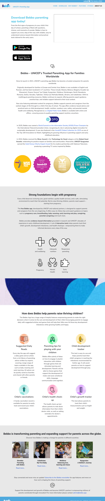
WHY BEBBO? (73, 6)
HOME (55, 6)
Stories (90, 6)
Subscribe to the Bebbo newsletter (57, 477)
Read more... (20, 468)
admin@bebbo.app (79, 493)
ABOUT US (98, 6)
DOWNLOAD (63, 6)
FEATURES (82, 6)
